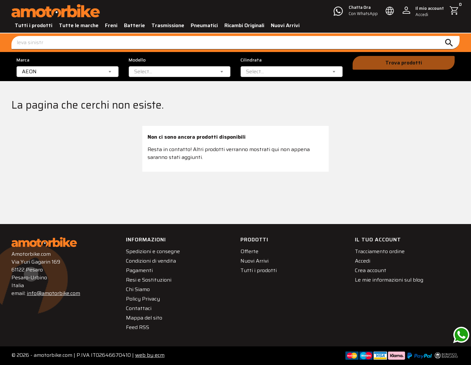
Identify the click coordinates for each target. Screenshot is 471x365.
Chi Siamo (138, 289)
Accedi (362, 261)
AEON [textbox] (29, 71)
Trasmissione (167, 25)
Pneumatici (204, 25)
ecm (150, 355)
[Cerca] (235, 42)
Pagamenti (139, 270)
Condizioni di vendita (151, 261)
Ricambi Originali (244, 25)
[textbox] (143, 71)
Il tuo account (378, 239)
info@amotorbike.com (53, 293)
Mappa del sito (144, 318)
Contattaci (138, 308)
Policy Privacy (143, 299)
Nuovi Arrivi (285, 25)
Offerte (249, 251)
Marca (22, 60)
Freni (111, 25)
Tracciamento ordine (380, 251)
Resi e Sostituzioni (148, 280)
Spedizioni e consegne (153, 251)
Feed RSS (137, 327)
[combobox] (67, 71)
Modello (137, 60)
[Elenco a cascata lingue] (390, 11)
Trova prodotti (403, 63)
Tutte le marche (78, 25)
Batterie (134, 25)
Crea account (370, 270)
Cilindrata (251, 60)
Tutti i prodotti (33, 25)
